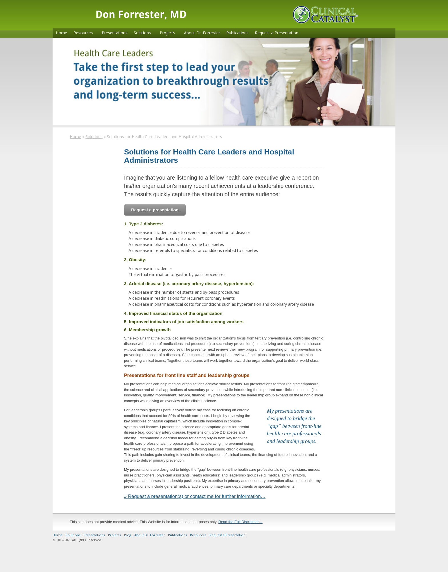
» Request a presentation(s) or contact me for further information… (194, 496)
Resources (83, 32)
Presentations (114, 32)
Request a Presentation (276, 32)
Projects (167, 32)
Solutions (142, 32)
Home (61, 32)
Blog (127, 535)
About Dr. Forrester (202, 32)
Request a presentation (155, 209)
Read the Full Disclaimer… (240, 522)
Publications (237, 32)
